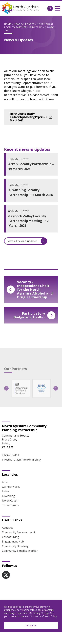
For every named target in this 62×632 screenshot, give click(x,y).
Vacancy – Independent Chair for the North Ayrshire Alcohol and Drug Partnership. (30, 289)
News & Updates (24, 24)
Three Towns (10, 505)
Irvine (5, 491)
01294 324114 (10, 455)
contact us (46, 95)
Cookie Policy (49, 616)
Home (7, 24)
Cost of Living (10, 537)
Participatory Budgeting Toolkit (34, 315)
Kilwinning (8, 496)
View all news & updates (27, 241)
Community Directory (15, 546)
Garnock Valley (11, 487)
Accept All (31, 625)
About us (7, 527)
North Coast (9, 500)
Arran (5, 482)
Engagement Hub (13, 541)
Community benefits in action (20, 551)
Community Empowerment (18, 532)
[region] (31, 616)
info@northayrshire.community (21, 459)
